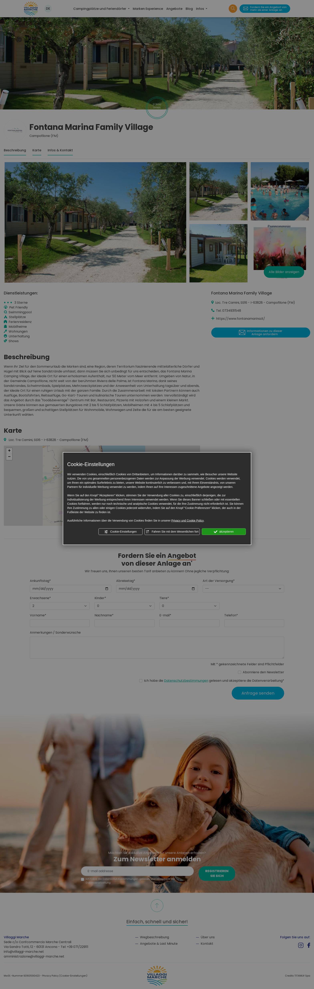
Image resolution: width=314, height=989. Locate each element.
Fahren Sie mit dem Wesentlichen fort (172, 531)
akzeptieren (224, 531)
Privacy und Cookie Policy (187, 520)
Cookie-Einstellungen (120, 531)
